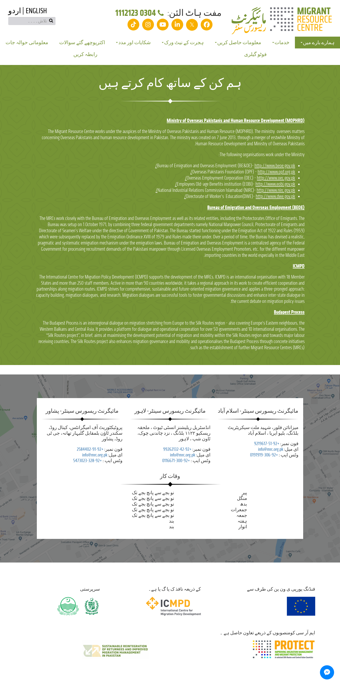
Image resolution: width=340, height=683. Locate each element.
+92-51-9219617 (266, 443)
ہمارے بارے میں (318, 42)
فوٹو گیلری (255, 54)
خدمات (280, 42)
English (36, 10)
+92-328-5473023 (87, 460)
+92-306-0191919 (264, 455)
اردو (14, 10)
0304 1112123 (140, 13)
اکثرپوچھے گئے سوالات (82, 42)
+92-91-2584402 (90, 449)
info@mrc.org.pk (270, 449)
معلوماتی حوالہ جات (26, 42)
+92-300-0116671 (176, 460)
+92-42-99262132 (177, 449)
